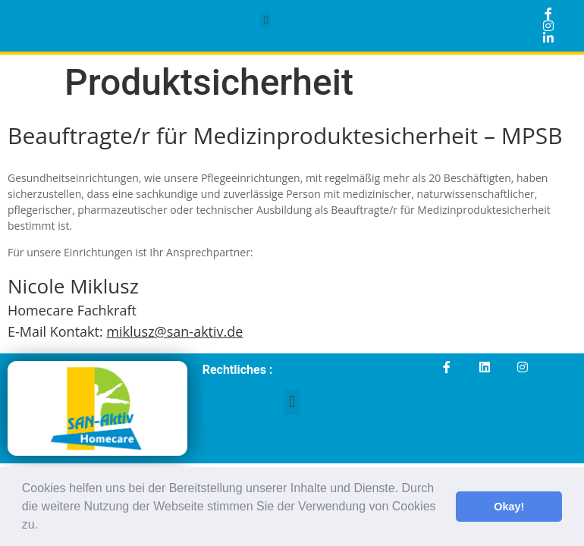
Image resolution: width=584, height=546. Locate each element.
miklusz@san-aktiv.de (174, 331)
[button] (44, 526)
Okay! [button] (509, 506)
